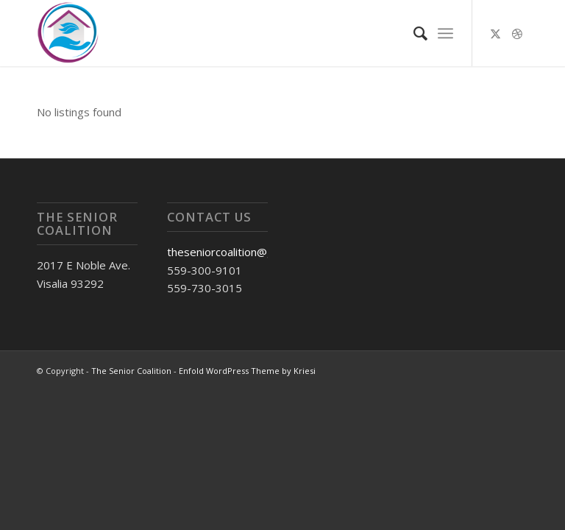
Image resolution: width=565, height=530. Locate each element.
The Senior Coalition (131, 370)
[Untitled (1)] (68, 33)
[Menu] (445, 33)
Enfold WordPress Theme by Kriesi (247, 370)
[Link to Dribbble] (517, 33)
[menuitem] (413, 33)
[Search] (413, 33)
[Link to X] (495, 33)
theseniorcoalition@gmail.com (242, 251)
